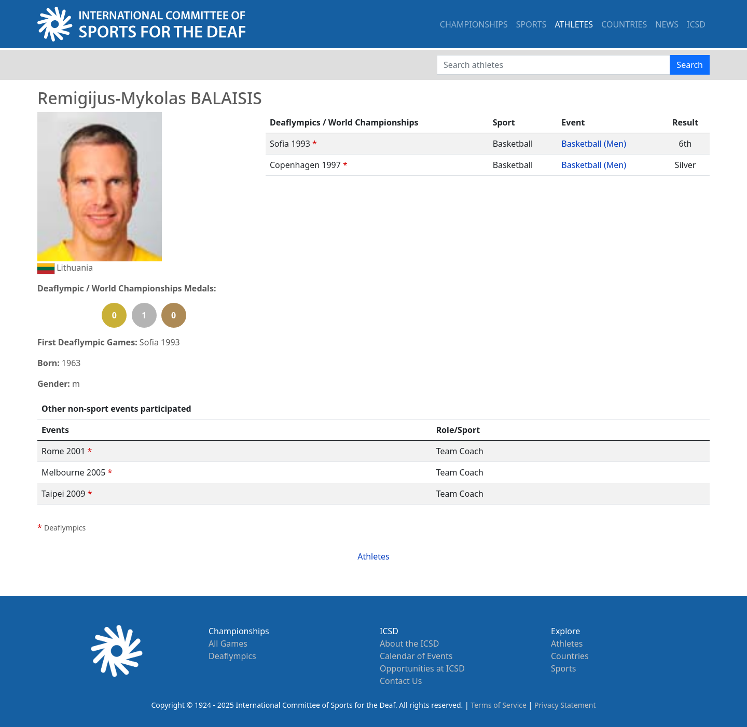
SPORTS (531, 24)
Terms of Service (499, 705)
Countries (570, 656)
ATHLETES (574, 24)
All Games (228, 643)
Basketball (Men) (593, 143)
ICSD (696, 24)
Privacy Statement (565, 705)
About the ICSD (409, 643)
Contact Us (401, 681)
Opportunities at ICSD (422, 668)
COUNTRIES (624, 24)
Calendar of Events (416, 656)
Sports (563, 668)
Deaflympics (232, 656)
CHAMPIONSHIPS (474, 24)
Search (689, 65)
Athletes (373, 556)
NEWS (667, 24)
